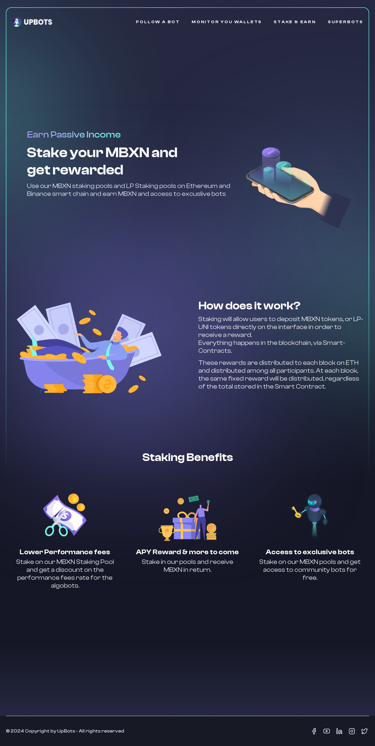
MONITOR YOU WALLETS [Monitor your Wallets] (227, 22)
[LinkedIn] (339, 731)
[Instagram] (351, 731)
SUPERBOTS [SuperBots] (345, 22)
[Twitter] (364, 731)
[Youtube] (326, 731)
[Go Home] (32, 22)
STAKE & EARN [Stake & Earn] (295, 22)
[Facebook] (314, 731)
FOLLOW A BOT (158, 22)
